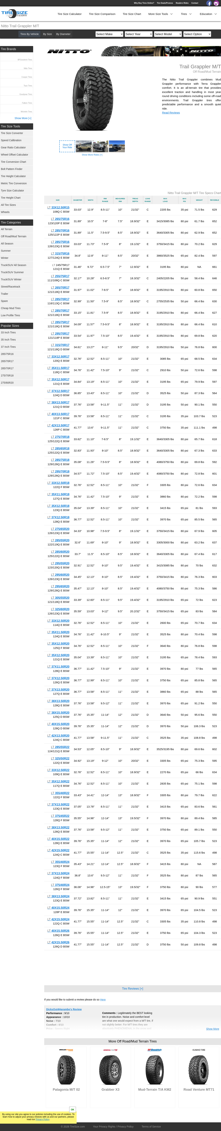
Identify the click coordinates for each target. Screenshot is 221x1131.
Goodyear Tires (26, 94)
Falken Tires (27, 103)
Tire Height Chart (10, 197)
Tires (186, 13)
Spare (4, 301)
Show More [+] (23, 118)
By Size (47, 34)
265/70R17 (7, 361)
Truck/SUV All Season (13, 265)
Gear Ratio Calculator (13, 147)
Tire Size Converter (12, 133)
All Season (7, 243)
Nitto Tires (28, 68)
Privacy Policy (42, 1119)
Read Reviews (171, 112)
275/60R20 (7, 382)
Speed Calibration (11, 140)
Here (103, 999)
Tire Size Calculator (70, 13)
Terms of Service (151, 1126)
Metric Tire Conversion (14, 183)
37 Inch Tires (8, 346)
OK (72, 1109)
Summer (6, 250)
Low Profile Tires (10, 315)
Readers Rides (182, 3)
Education (209, 13)
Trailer (4, 293)
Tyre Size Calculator (12, 190)
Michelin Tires (26, 112)
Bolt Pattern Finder (11, 169)
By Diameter (63, 34)
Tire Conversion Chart (13, 161)
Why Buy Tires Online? (144, 3)
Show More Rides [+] (92, 155)
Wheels (5, 212)
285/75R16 (7, 354)
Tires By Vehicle (29, 34)
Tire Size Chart (132, 13)
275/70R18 (7, 375)
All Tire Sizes (8, 204)
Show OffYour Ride (67, 146)
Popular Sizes (10, 325)
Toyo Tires (28, 86)
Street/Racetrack (10, 286)
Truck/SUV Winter (11, 279)
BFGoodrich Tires (25, 60)
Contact (194, 3)
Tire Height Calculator (13, 176)
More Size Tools (161, 13)
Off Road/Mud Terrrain (13, 236)
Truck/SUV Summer (12, 272)
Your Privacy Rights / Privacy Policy (113, 1126)
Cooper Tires (27, 77)
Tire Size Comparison (102, 13)
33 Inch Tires (8, 332)
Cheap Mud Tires (11, 308)
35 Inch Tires (8, 339)
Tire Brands (8, 49)
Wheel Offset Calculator (14, 154)
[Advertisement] (133, 174)
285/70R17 (7, 368)
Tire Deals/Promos (165, 3)
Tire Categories (11, 222)
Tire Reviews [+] (132, 988)
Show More (212, 1028)
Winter (4, 257)
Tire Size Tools (10, 126)
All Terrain (6, 229)
